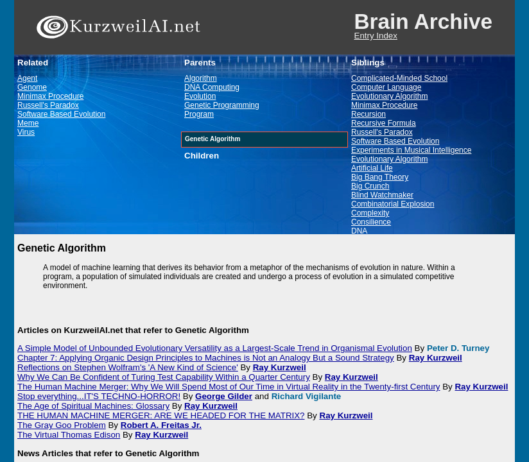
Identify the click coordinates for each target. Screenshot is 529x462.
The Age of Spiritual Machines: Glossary (93, 406)
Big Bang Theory (379, 177)
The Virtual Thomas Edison (68, 435)
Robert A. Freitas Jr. (161, 425)
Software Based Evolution (61, 114)
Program (199, 114)
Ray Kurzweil (435, 358)
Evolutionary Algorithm (389, 96)
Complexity (370, 213)
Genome (32, 87)
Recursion (368, 114)
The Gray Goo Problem (61, 425)
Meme (28, 123)
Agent (27, 78)
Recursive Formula (383, 123)
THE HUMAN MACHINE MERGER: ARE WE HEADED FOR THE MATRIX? (161, 415)
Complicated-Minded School (399, 78)
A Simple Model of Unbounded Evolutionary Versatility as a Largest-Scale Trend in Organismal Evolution (214, 348)
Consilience (371, 222)
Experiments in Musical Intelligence (411, 150)
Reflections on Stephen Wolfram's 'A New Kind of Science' (127, 367)
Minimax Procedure (50, 96)
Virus (26, 132)
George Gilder (223, 396)
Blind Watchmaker (382, 195)
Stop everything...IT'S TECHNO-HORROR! (98, 396)
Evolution (200, 96)
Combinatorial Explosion (392, 204)
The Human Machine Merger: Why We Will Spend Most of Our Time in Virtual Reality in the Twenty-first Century (228, 386)
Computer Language (386, 87)
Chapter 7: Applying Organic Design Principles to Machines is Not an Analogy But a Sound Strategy (205, 358)
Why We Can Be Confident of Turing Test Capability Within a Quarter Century (163, 377)
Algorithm (200, 78)
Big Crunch (370, 186)
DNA (359, 231)
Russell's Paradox (48, 105)
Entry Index (375, 35)
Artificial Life (372, 168)
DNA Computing (211, 87)
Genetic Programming (221, 105)
